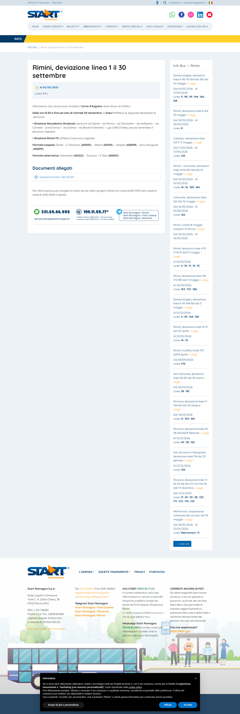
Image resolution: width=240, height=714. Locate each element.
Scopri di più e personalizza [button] (63, 705)
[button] (195, 678)
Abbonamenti (91, 26)
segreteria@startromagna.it (92, 592)
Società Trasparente (113, 572)
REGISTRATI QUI (180, 631)
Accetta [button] (188, 705)
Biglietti (72, 26)
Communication (56, 628)
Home (35, 26)
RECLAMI (57, 2)
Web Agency (35, 628)
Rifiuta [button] (168, 705)
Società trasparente (194, 2)
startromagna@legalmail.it (91, 596)
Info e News (153, 26)
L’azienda (85, 572)
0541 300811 (86, 588)
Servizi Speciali (131, 26)
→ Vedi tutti (182, 544)
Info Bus (32, 47)
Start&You (157, 572)
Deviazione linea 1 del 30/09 (54, 177)
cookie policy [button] (135, 687)
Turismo (111, 26)
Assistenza (174, 26)
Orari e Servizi (52, 26)
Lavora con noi (196, 26)
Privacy (140, 572)
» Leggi (191, 83)
